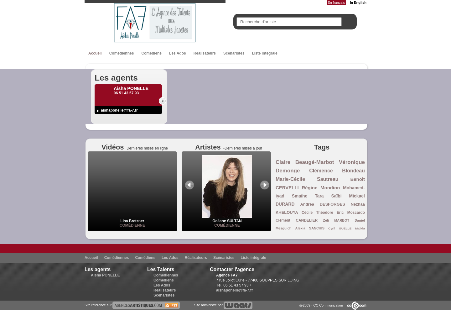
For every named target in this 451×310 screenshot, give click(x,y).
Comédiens (151, 53)
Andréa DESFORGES (322, 204)
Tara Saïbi (328, 195)
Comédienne (132, 225)
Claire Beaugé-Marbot (305, 162)
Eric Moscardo (351, 212)
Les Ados (177, 53)
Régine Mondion (321, 187)
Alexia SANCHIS (310, 228)
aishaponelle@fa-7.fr (119, 110)
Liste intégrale (264, 53)
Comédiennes (121, 53)
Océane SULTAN (227, 218)
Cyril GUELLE (339, 228)
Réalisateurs (205, 53)
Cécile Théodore (317, 212)
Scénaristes (233, 53)
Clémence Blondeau (337, 170)
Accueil (95, 53)
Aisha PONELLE (105, 275)
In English (358, 2)
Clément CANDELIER (297, 220)
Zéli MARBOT (336, 220)
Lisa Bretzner (132, 221)
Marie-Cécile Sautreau (307, 179)
